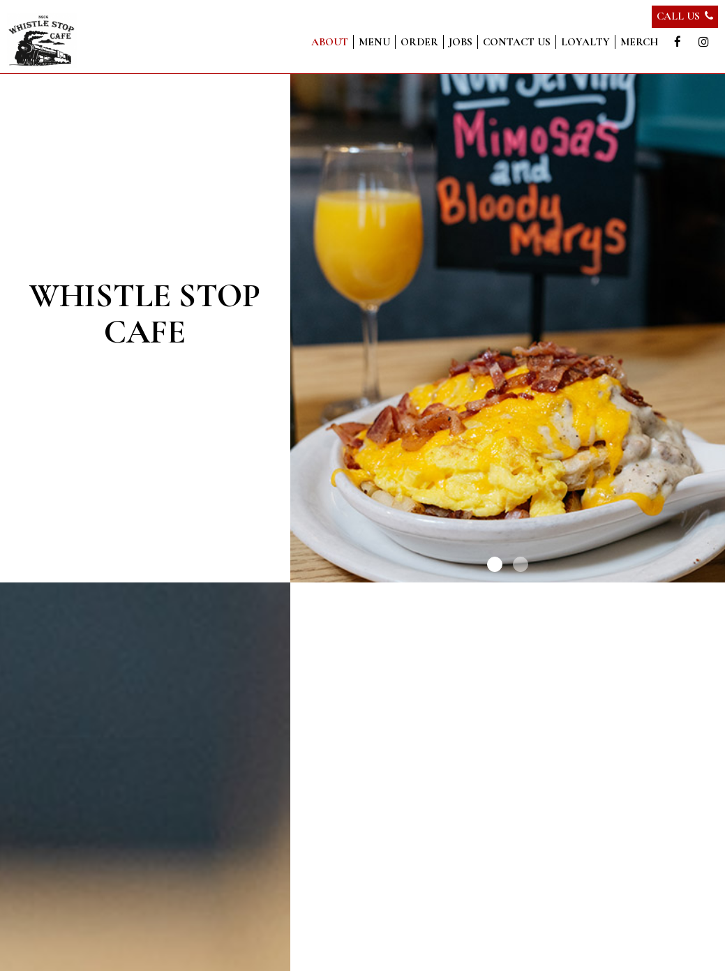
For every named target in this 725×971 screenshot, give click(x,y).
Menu (374, 42)
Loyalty (585, 42)
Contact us (517, 42)
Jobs (460, 42)
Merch (639, 42)
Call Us (685, 16)
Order (419, 42)
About (329, 42)
